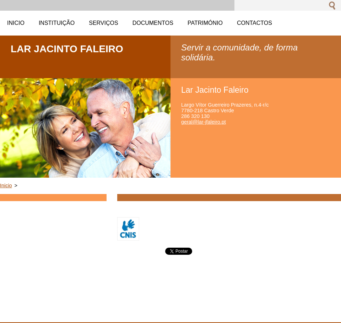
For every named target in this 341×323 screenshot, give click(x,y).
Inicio (6, 185)
